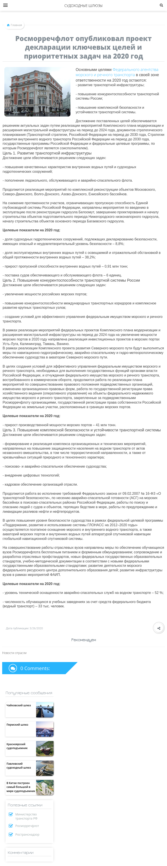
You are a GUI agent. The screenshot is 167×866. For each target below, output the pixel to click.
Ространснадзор (27, 834)
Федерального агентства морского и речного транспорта (117, 72)
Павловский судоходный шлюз (19, 765)
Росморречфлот (27, 826)
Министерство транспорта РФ (26, 816)
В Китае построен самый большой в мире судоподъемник (21, 787)
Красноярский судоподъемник (17, 746)
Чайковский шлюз (19, 705)
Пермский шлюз (17, 724)
